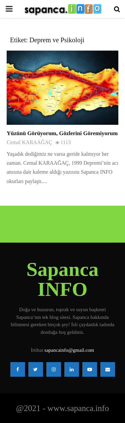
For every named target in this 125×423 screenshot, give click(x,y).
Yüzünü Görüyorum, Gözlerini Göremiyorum (62, 133)
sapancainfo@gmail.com (69, 350)
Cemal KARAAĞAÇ (29, 142)
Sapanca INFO (62, 279)
